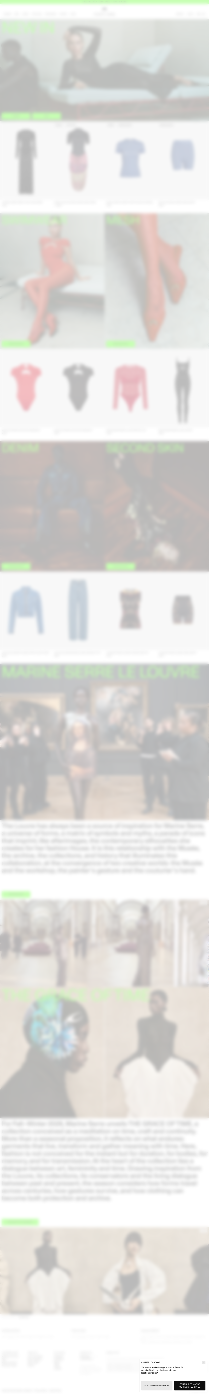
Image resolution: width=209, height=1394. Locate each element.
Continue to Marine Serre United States (189, 1385)
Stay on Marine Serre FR (156, 1386)
